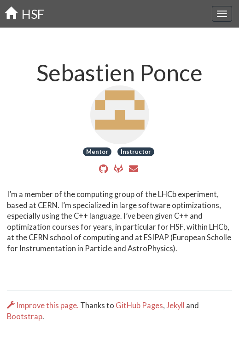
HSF (24, 14)
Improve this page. (43, 305)
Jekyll (175, 305)
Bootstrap (24, 316)
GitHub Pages (139, 305)
